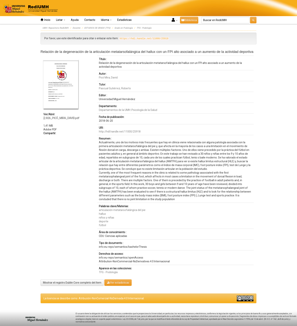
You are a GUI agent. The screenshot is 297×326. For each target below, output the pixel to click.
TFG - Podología (144, 28)
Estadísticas (124, 19)
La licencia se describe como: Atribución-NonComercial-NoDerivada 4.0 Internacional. (94, 298)
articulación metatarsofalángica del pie (122, 210)
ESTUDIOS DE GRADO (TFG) (97, 28)
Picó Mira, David (108, 77)
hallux (102, 213)
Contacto (89, 19)
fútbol (102, 225)
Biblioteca (189, 20)
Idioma (106, 19)
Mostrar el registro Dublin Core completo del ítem (72, 282)
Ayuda (75, 19)
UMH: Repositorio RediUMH (55, 28)
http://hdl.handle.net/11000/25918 (120, 131)
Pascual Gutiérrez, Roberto (115, 88)
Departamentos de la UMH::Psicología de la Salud (128, 109)
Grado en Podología (123, 28)
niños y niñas (106, 217)
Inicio (45, 19)
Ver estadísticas (118, 282)
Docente (76, 28)
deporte (103, 221)
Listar (60, 19)
